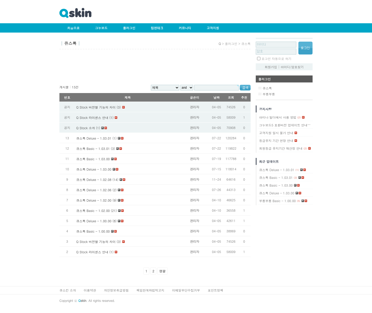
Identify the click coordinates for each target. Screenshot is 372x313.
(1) (310, 125)
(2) (299, 117)
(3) (295, 177)
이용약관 (90, 290)
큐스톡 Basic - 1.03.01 (93, 148)
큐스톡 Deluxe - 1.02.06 (93, 190)
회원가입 (271, 67)
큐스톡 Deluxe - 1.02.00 (93, 200)
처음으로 (73, 28)
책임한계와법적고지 (150, 290)
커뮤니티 (185, 28)
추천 (244, 97)
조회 (231, 97)
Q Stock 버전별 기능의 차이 (95, 241)
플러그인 (129, 28)
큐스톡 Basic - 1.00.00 (93, 231)
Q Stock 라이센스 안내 (92, 252)
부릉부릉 (268, 94)
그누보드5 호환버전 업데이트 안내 (283, 125)
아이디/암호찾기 (292, 67)
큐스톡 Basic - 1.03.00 (93, 159)
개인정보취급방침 (116, 290)
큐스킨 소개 (67, 290)
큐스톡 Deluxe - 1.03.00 (93, 169)
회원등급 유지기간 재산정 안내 (281, 148)
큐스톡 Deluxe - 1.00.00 (93, 221)
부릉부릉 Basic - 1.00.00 (277, 201)
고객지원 (213, 28)
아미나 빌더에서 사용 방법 (277, 117)
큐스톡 (267, 88)
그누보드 (101, 28)
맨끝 (162, 271)
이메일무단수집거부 (186, 290)
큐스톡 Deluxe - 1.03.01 (93, 138)
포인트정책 (215, 290)
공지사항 (265, 109)
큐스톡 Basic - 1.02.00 (93, 210)
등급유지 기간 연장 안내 (276, 140)
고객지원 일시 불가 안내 (276, 133)
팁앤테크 (157, 28)
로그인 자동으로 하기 (276, 58)
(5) (298, 201)
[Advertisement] (153, 68)
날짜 (216, 97)
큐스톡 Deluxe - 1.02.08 (93, 179)
